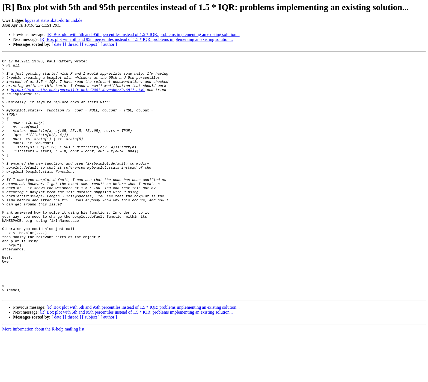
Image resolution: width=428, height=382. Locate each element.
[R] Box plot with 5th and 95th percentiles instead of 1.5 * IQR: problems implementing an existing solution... (143, 34)
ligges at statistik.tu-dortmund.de (53, 20)
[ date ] (58, 44)
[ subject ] (91, 44)
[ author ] (109, 44)
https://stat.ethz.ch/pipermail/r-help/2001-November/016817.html (78, 97)
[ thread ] (73, 44)
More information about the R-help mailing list (43, 377)
